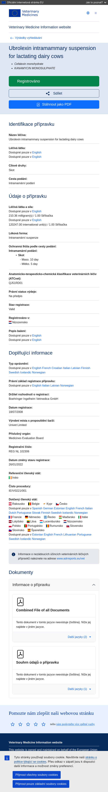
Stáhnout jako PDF (54, 104)
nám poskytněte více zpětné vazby (75, 724)
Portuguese (24, 512)
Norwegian (38, 372)
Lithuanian (69, 534)
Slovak (36, 512)
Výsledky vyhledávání (26, 37)
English (36, 152)
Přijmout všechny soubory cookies (36, 774)
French (46, 368)
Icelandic (25, 372)
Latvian (75, 368)
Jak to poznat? (96, 2)
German (48, 508)
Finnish (85, 368)
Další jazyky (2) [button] (79, 636)
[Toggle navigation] (95, 13)
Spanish (37, 508)
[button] (54, 93)
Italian (67, 368)
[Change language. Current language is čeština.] (88, 12)
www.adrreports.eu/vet (71, 558)
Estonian (59, 508)
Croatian (57, 368)
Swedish (14, 372)
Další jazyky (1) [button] (79, 689)
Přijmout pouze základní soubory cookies (40, 783)
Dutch (12, 512)
